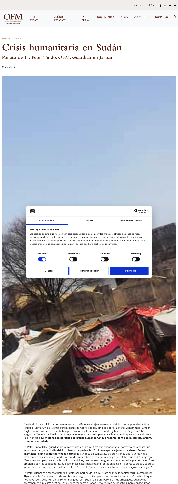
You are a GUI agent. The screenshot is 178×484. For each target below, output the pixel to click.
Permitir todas (129, 271)
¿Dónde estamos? (60, 18)
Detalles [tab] (89, 220)
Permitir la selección (89, 271)
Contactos (137, 5)
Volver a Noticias (12, 38)
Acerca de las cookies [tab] (131, 220)
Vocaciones (141, 17)
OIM (141, 431)
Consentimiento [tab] (47, 220)
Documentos (106, 17)
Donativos (162, 17)
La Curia (85, 18)
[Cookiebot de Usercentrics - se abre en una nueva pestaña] (136, 211)
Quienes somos (35, 18)
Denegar (49, 271)
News (124, 17)
